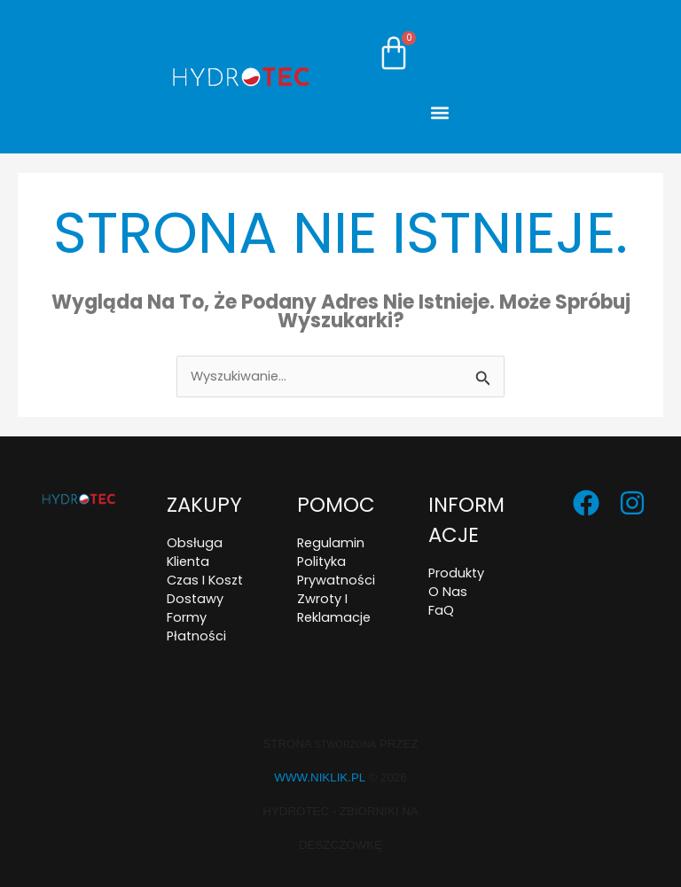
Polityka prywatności (336, 571)
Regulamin (330, 543)
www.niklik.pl (319, 777)
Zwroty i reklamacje (334, 608)
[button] (440, 112)
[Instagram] (632, 503)
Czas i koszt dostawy (205, 589)
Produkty (456, 573)
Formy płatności (196, 626)
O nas (447, 591)
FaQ (441, 610)
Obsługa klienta (195, 552)
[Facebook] (586, 503)
